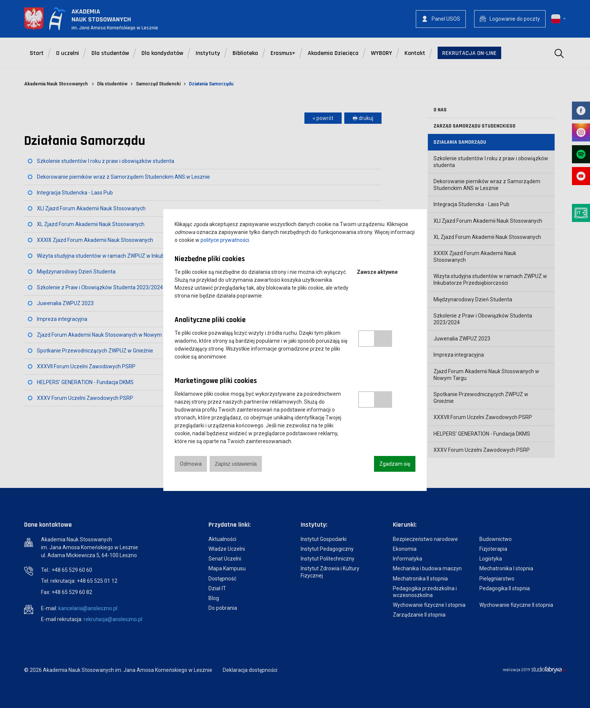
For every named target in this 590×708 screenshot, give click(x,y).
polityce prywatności (225, 240)
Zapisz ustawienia (236, 464)
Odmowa (191, 464)
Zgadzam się (394, 464)
